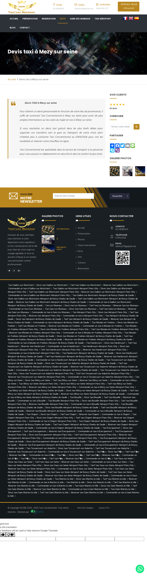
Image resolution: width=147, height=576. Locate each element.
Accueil (14, 19)
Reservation (49, 19)
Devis (63, 19)
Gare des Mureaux (80, 19)
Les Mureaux (63, 228)
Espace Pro (104, 507)
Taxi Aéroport (103, 19)
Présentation (30, 19)
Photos (81, 239)
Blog (12, 27)
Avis (80, 256)
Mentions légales (85, 507)
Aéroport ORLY (61, 247)
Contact (25, 27)
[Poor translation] (10, 534)
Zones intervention (87, 244)
